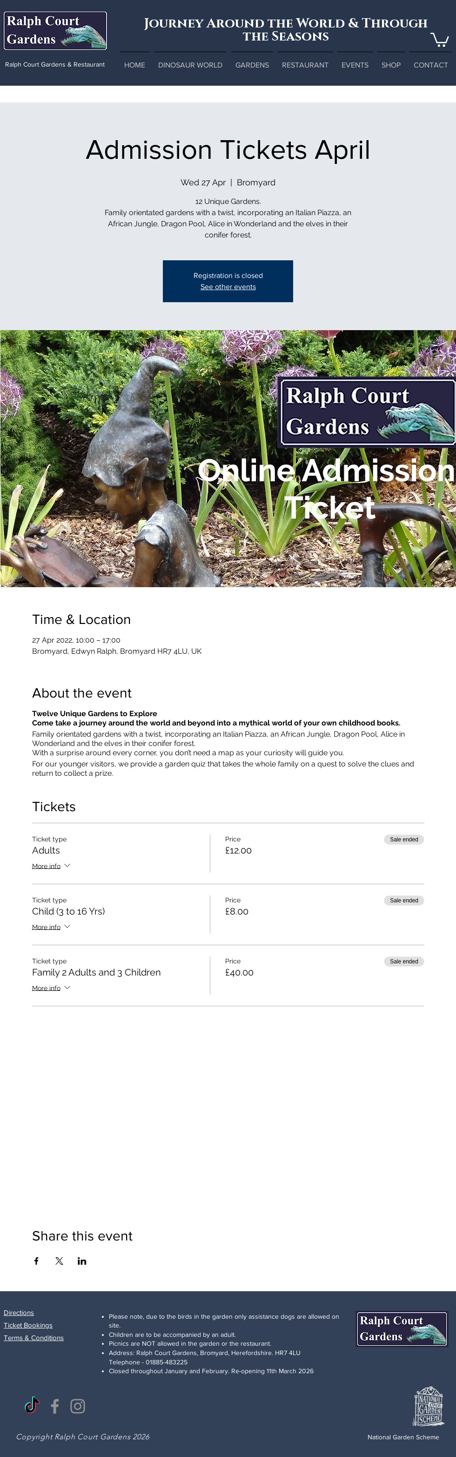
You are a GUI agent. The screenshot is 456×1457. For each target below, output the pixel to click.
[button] (439, 39)
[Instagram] (77, 1406)
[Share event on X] (59, 1261)
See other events (228, 287)
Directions (19, 1312)
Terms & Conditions (34, 1338)
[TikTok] (32, 1406)
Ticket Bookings (28, 1325)
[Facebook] (55, 1406)
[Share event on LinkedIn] (82, 1261)
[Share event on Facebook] (36, 1261)
